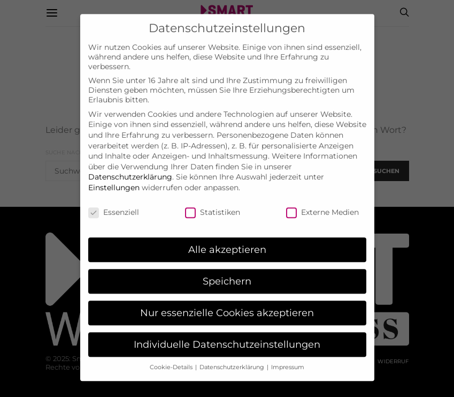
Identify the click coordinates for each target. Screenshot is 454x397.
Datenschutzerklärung (130, 168)
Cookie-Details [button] (172, 357)
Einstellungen (114, 178)
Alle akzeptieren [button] (227, 240)
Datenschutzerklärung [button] (232, 357)
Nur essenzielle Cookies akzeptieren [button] (227, 303)
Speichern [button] (227, 272)
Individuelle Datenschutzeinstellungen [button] (227, 334)
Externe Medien (322, 202)
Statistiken (212, 202)
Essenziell (113, 202)
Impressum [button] (287, 357)
